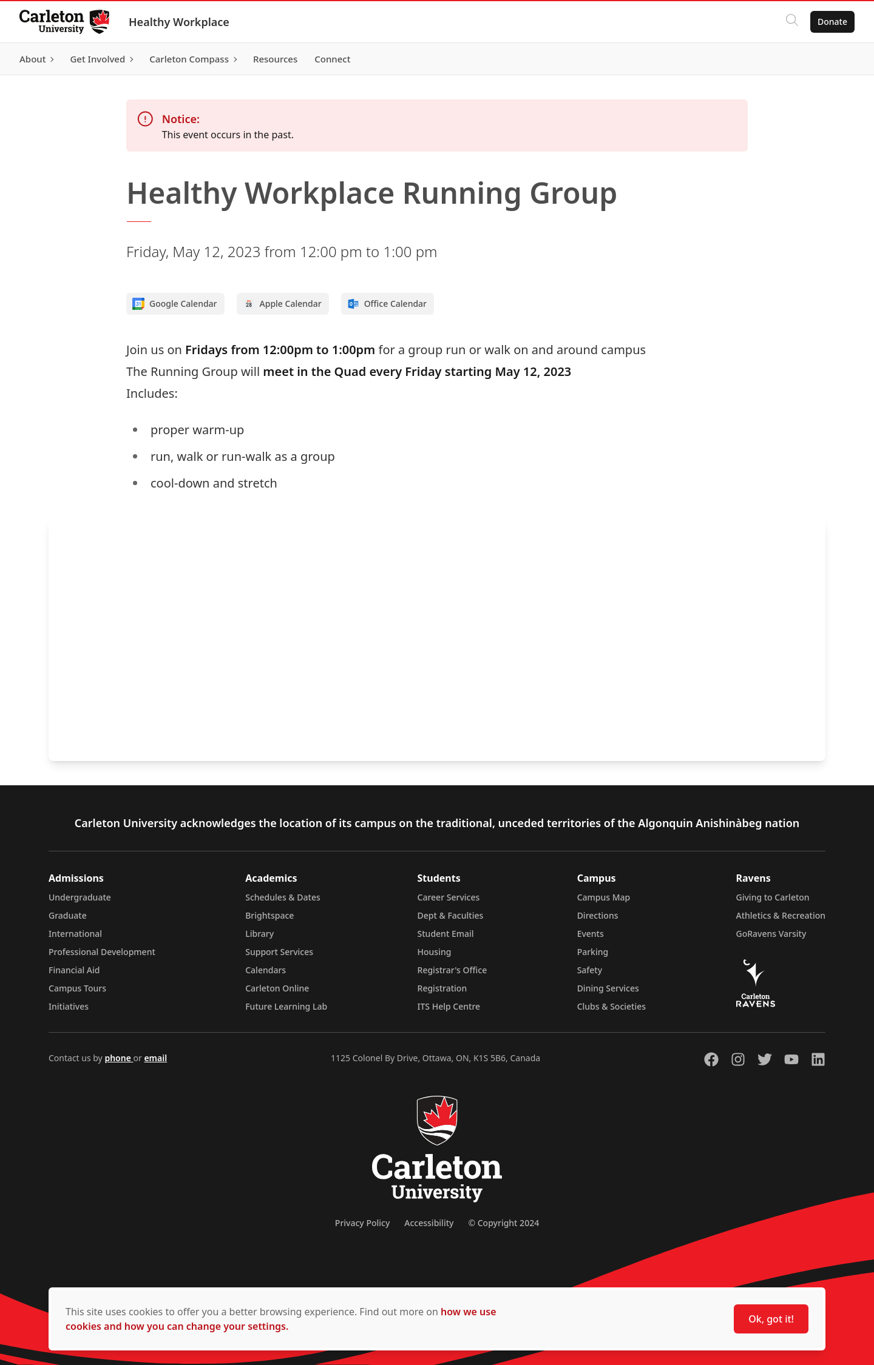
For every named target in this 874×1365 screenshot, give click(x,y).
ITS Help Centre (449, 1006)
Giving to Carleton (773, 897)
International (75, 933)
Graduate (68, 915)
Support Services (279, 952)
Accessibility (428, 1223)
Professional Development (102, 952)
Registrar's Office (452, 970)
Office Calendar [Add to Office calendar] (387, 304)
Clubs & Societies (611, 1006)
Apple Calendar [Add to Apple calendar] (282, 304)
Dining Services (608, 988)
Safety (590, 970)
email (155, 1058)
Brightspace (269, 915)
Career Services (449, 897)
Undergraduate (80, 897)
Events (590, 933)
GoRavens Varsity (771, 933)
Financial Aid (74, 970)
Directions (597, 915)
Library (259, 933)
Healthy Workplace (179, 22)
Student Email (446, 933)
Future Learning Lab (286, 1006)
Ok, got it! (771, 1319)
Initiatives (69, 1006)
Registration (442, 988)
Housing (435, 952)
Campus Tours (77, 988)
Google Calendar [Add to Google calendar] (174, 304)
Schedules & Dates (282, 897)
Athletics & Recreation (780, 915)
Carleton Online (277, 988)
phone (118, 1058)
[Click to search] (792, 22)
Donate (832, 21)
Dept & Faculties (451, 915)
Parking (593, 952)
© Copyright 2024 (503, 1223)
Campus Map (604, 897)
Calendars (265, 970)
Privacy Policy (362, 1223)
